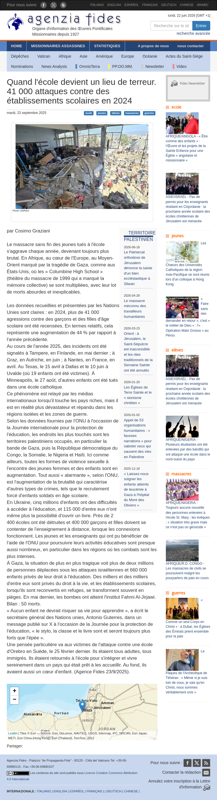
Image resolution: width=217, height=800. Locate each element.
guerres (149, 113)
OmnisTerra (87, 66)
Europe (127, 56)
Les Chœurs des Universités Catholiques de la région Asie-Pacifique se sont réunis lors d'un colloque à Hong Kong (188, 263)
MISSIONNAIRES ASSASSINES (58, 46)
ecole (89, 113)
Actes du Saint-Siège (184, 56)
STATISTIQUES (107, 46)
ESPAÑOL (131, 5)
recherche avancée (193, 33)
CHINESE (187, 5)
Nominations (22, 66)
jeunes (102, 113)
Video (179, 66)
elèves (116, 113)
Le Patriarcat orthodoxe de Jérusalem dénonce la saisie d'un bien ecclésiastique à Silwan (138, 268)
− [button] (14, 700)
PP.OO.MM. (120, 66)
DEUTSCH (168, 5)
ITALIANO (97, 5)
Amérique (104, 56)
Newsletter (153, 66)
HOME (16, 46)
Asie (83, 56)
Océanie (149, 56)
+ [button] (14, 691)
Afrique (65, 56)
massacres (132, 113)
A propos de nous (153, 46)
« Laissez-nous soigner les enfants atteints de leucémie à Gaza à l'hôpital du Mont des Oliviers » (136, 489)
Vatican (43, 56)
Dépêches (20, 56)
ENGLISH (114, 5)
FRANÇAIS (150, 5)
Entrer (201, 25)
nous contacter (190, 46)
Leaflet (13, 733)
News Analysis (54, 66)
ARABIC (203, 5)
